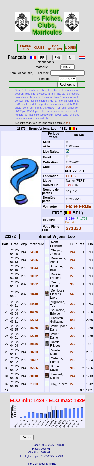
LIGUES (70, 47)
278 (72, 276)
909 (68, 167)
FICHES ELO (25, 47)
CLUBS (39, 47)
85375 (33, 328)
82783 (33, 320)
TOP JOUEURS (54, 47)
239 (72, 304)
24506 (33, 260)
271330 (73, 228)
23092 (33, 276)
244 (72, 252)
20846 (33, 344)
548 (72, 294)
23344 (33, 268)
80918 (33, 376)
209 (72, 312)
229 (72, 268)
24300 (33, 252)
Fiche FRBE (78, 206)
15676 (33, 312)
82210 (33, 336)
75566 (33, 368)
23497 (33, 360)
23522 (33, 284)
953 (72, 284)
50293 (33, 352)
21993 (33, 384)
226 (72, 352)
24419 (33, 304)
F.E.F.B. (71, 176)
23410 (33, 294)
